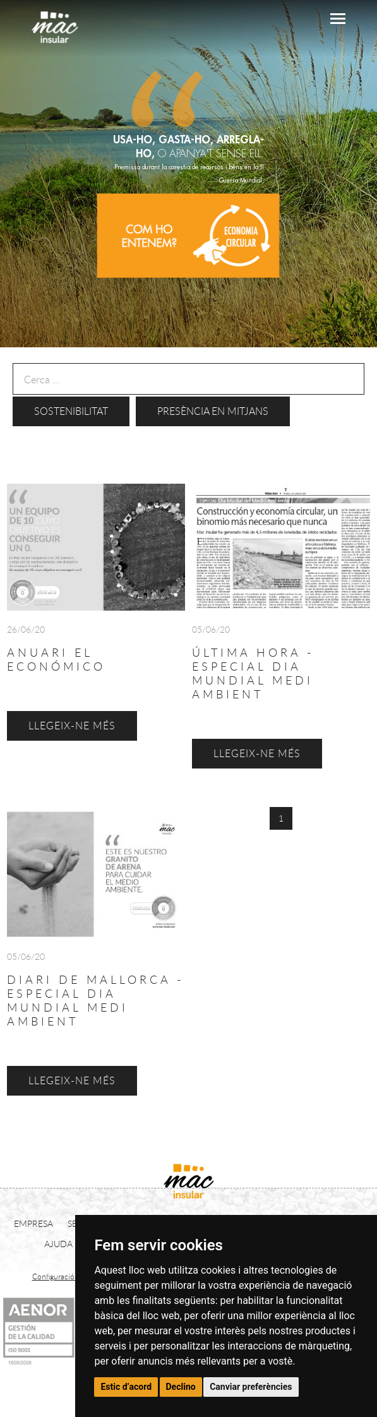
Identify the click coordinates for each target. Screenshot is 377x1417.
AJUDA (58, 1244)
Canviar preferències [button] (251, 1387)
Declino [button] (181, 1387)
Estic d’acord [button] (126, 1387)
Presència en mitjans (212, 411)
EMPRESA (33, 1223)
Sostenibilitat (71, 411)
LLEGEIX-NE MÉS (72, 1080)
